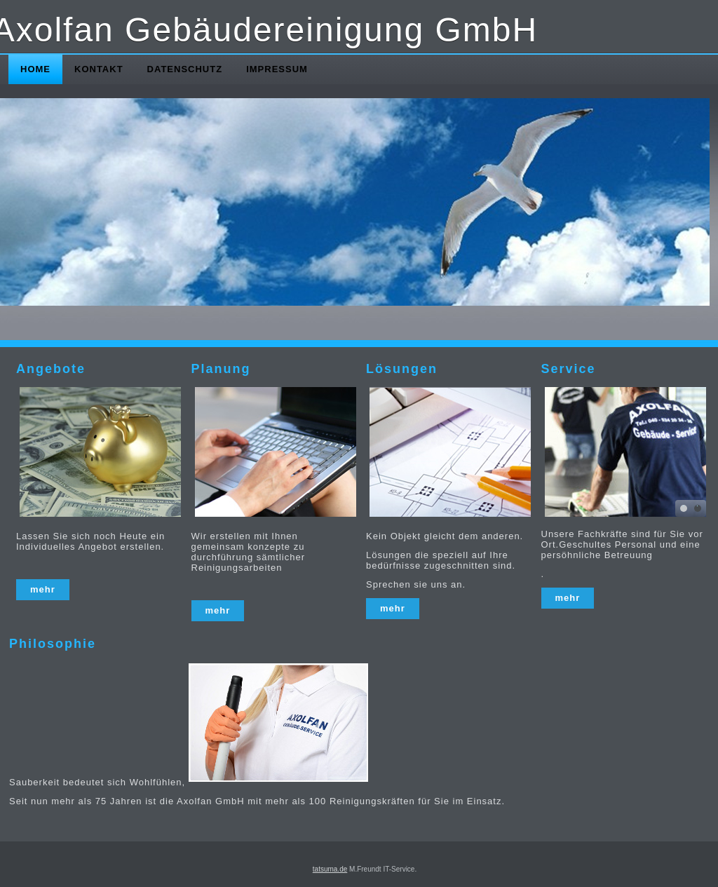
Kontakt (98, 69)
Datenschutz (185, 69)
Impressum (277, 69)
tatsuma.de (330, 869)
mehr (42, 589)
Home (35, 69)
